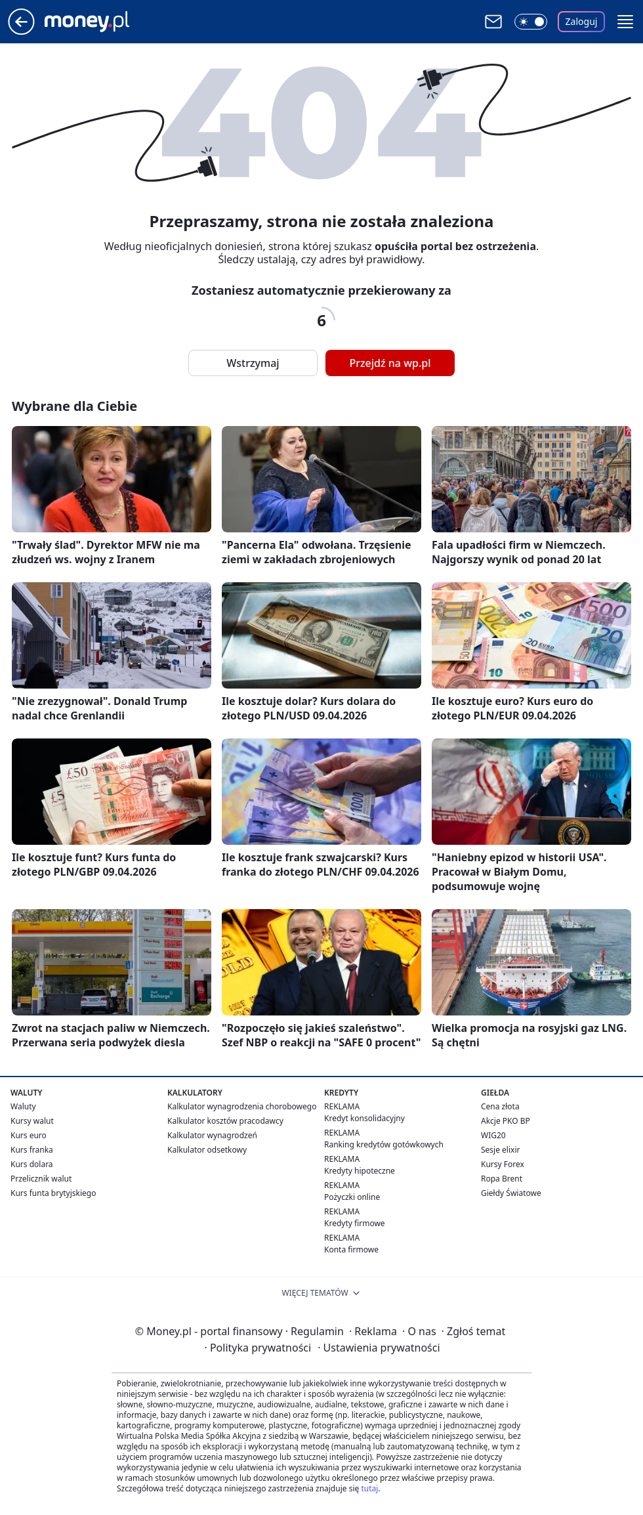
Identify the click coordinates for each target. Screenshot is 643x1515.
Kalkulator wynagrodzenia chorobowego (241, 1106)
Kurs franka (31, 1149)
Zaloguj (582, 21)
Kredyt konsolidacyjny (364, 1118)
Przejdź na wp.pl (389, 363)
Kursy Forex (502, 1164)
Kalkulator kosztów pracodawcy (225, 1120)
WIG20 (493, 1135)
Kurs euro (28, 1135)
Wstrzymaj (252, 363)
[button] (625, 21)
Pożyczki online (352, 1197)
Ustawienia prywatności (379, 1347)
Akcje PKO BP (505, 1120)
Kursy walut (32, 1120)
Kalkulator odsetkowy (207, 1149)
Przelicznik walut (41, 1178)
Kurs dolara (31, 1164)
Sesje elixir (500, 1149)
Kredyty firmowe (354, 1223)
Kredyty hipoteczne (359, 1170)
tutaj (369, 1488)
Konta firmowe (351, 1249)
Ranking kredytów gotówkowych (384, 1144)
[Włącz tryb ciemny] (530, 22)
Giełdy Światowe (511, 1193)
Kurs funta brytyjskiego (53, 1193)
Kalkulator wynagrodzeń (212, 1135)
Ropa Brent (501, 1178)
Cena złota (500, 1106)
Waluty (23, 1106)
